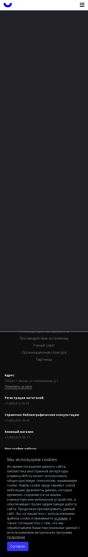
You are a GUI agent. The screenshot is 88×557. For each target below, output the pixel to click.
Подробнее (16, 537)
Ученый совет (44, 345)
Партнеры (44, 359)
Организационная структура (44, 352)
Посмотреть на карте (18, 387)
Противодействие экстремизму (44, 338)
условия (60, 518)
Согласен (17, 546)
